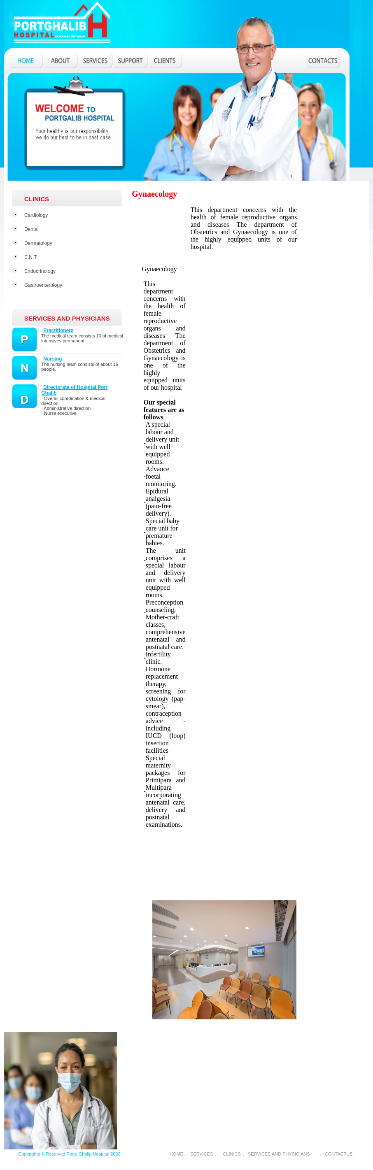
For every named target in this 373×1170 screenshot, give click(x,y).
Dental (31, 229)
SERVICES (201, 1153)
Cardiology (36, 215)
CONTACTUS (339, 1153)
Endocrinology (40, 271)
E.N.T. (31, 257)
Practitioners (58, 330)
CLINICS (231, 1153)
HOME (176, 1153)
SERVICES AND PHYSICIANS (279, 1153)
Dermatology (38, 243)
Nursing (52, 359)
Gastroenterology (43, 285)
